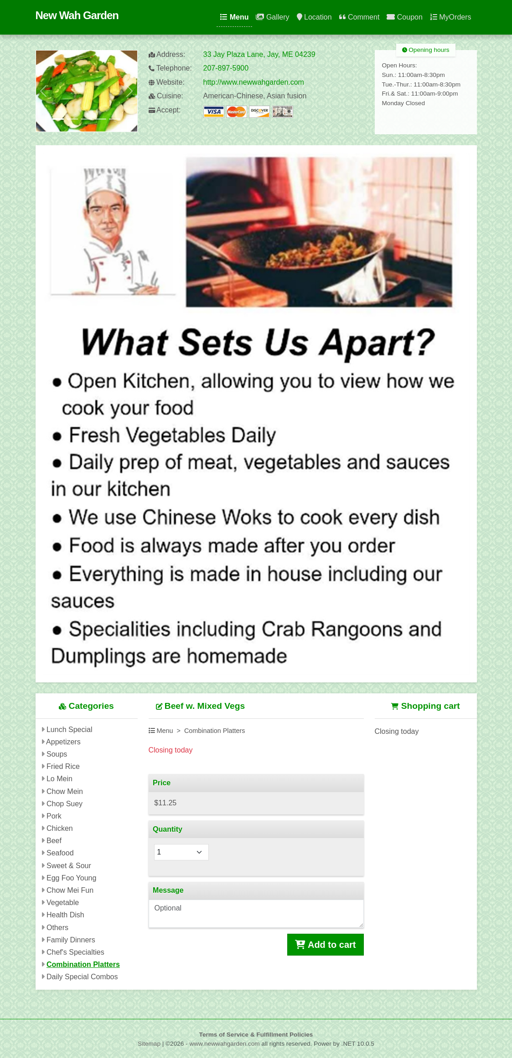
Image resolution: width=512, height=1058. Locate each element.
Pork (54, 816)
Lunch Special (70, 729)
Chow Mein (65, 791)
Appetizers (63, 742)
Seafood (60, 853)
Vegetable (63, 902)
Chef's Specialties (75, 952)
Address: (167, 54)
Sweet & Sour (69, 866)
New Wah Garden (77, 15)
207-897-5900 (226, 68)
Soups (57, 754)
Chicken (60, 828)
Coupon (405, 17)
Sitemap (149, 1043)
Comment (359, 17)
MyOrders (450, 17)
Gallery (272, 17)
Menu (234, 17)
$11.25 (165, 803)
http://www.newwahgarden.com (253, 82)
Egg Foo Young (71, 878)
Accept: (165, 110)
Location (314, 17)
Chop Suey (65, 804)
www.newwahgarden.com (224, 1043)
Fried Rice (63, 766)
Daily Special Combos (82, 977)
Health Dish (65, 915)
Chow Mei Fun (70, 890)
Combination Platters (83, 964)
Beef (54, 840)
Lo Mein (59, 779)
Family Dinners (71, 940)
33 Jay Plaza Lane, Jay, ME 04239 (259, 54)
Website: (167, 82)
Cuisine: (166, 96)
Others (57, 927)
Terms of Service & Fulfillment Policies (256, 1034)
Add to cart (325, 945)
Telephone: (170, 68)
